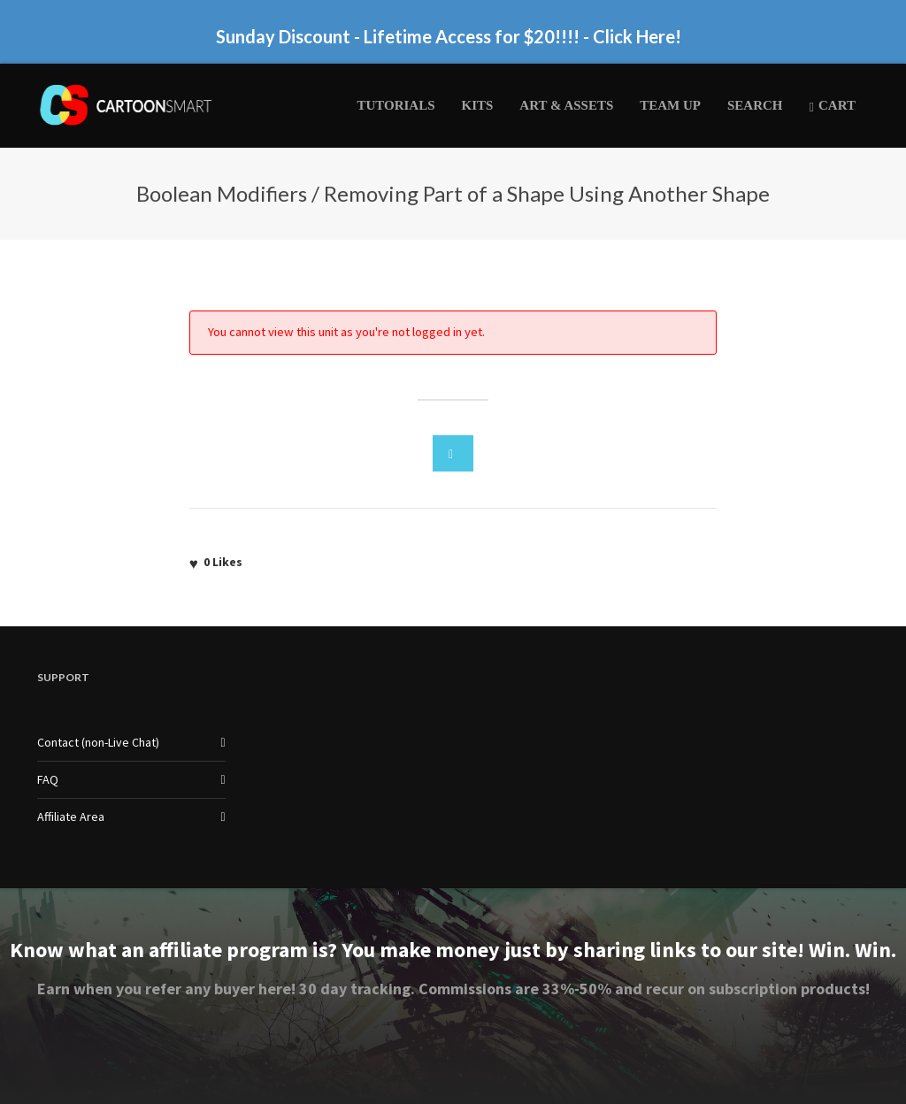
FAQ (47, 779)
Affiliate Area (70, 816)
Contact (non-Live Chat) (98, 742)
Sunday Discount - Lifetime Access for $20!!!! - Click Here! (448, 36)
